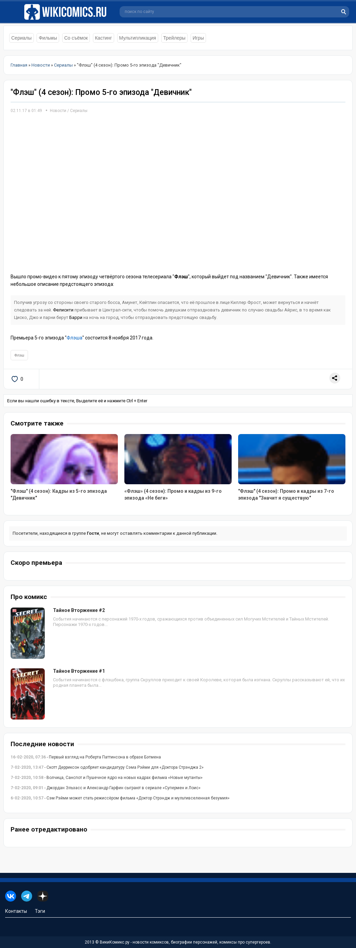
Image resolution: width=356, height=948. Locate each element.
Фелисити (63, 309)
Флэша (74, 337)
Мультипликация (137, 38)
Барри (75, 317)
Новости (58, 110)
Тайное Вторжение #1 (79, 671)
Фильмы (48, 38)
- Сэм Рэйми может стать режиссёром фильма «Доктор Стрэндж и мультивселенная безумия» (120, 798)
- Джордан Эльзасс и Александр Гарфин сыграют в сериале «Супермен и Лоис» (106, 787)
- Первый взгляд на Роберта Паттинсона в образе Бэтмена (86, 757)
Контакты (16, 911)
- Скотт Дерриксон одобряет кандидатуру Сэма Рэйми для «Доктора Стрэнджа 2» (107, 767)
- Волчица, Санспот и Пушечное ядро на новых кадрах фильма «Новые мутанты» (107, 777)
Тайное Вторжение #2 (79, 610)
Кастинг (103, 38)
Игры (198, 38)
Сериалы (21, 38)
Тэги (40, 911)
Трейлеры (174, 38)
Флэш (19, 355)
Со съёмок (76, 38)
